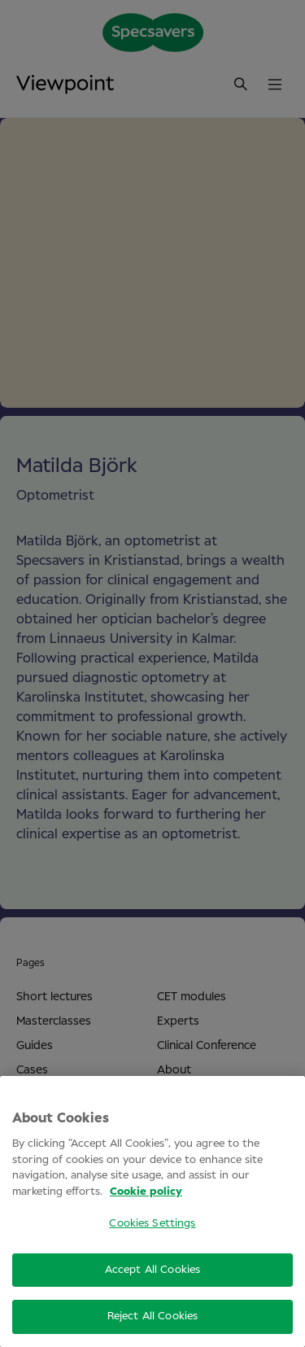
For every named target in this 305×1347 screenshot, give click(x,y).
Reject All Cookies (152, 1316)
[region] (152, 1211)
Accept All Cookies (152, 1270)
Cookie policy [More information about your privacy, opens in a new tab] (146, 1192)
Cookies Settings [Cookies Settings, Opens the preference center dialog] (152, 1223)
